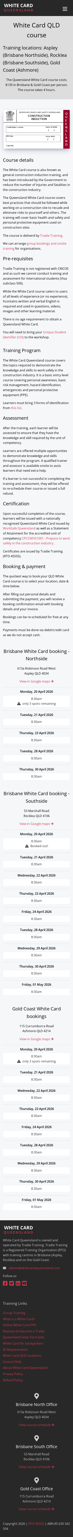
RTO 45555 (36, 1524)
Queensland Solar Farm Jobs (23, 1337)
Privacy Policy (13, 1374)
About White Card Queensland (25, 1368)
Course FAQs (12, 1362)
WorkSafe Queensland (19, 528)
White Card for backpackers (23, 1343)
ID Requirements (15, 1349)
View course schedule (36, 1425)
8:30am (36, 701)
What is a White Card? (19, 1319)
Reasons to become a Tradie (24, 1331)
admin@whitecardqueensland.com (34, 1268)
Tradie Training (51, 235)
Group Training (14, 1313)
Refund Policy (13, 1380)
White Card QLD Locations (22, 1355)
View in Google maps (36, 681)
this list (16, 408)
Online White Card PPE (19, 1325)
